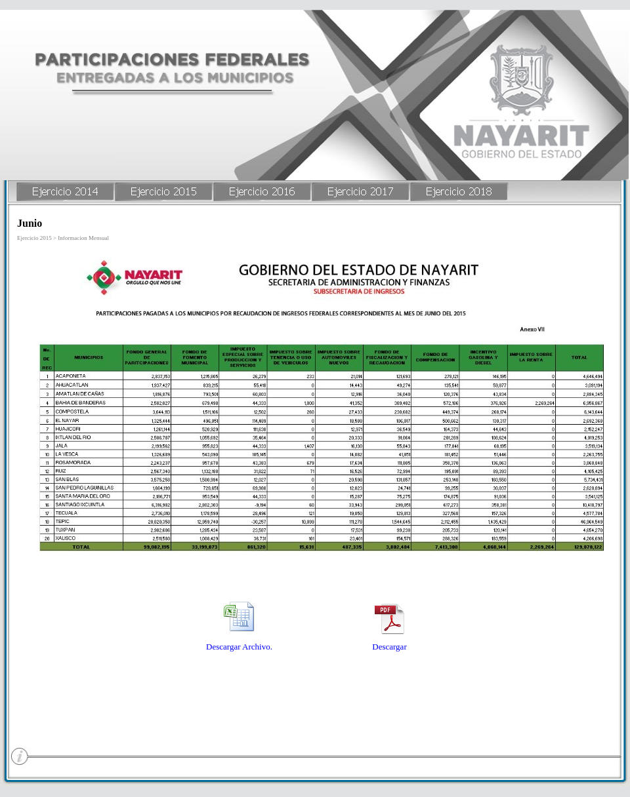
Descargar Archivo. (239, 646)
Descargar (389, 646)
